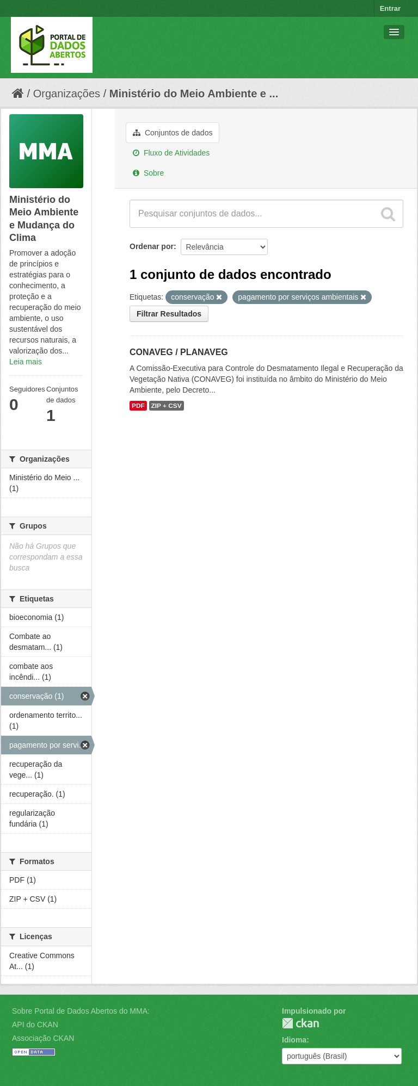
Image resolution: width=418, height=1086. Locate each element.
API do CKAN (35, 1024)
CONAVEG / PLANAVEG (179, 352)
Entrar (390, 8)
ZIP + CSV (166, 405)
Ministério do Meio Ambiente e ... (193, 94)
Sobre (148, 173)
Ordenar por (152, 246)
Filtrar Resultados (169, 313)
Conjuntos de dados (172, 132)
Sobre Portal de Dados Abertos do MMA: (81, 1011)
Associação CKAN (43, 1038)
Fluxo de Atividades (171, 152)
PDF (138, 405)
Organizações (66, 94)
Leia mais (25, 361)
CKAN (300, 1023)
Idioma (294, 1039)
